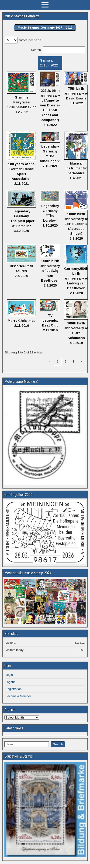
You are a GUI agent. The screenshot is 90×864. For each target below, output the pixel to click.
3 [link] (73, 361)
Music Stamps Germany (21, 16)
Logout (10, 682)
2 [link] (65, 361)
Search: (36, 50)
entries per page (30, 40)
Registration (13, 689)
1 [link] (57, 361)
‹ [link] (49, 361)
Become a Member (18, 696)
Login (9, 674)
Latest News (13, 728)
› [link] (81, 361)
